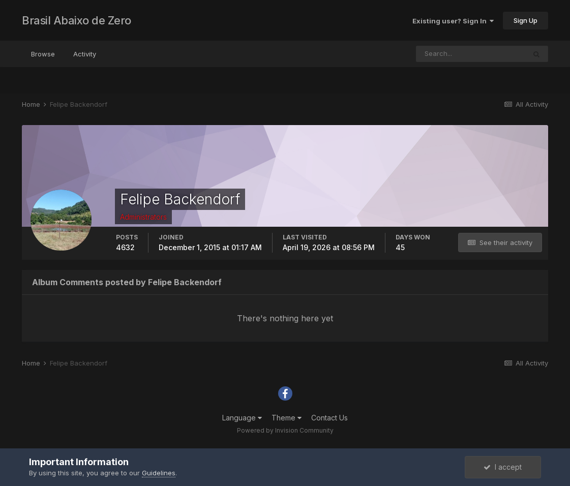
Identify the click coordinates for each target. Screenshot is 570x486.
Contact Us (329, 417)
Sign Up (525, 20)
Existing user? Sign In (453, 21)
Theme (287, 417)
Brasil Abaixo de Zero (76, 20)
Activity (84, 54)
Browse (43, 54)
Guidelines (158, 473)
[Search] (470, 54)
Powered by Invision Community (285, 430)
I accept (503, 467)
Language (242, 417)
